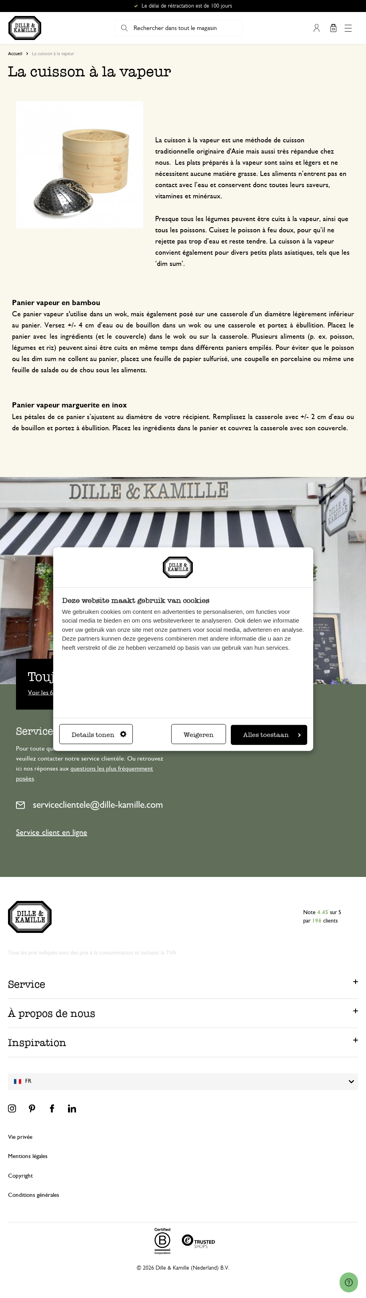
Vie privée (20, 1137)
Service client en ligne (51, 833)
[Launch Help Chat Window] (349, 1282)
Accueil (15, 53)
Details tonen (99, 734)
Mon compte (317, 28)
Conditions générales (33, 1195)
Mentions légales (28, 1156)
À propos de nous (51, 1013)
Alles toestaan (272, 734)
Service (26, 984)
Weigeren (199, 734)
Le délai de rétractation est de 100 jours (187, 6)
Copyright (20, 1176)
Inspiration (37, 1042)
